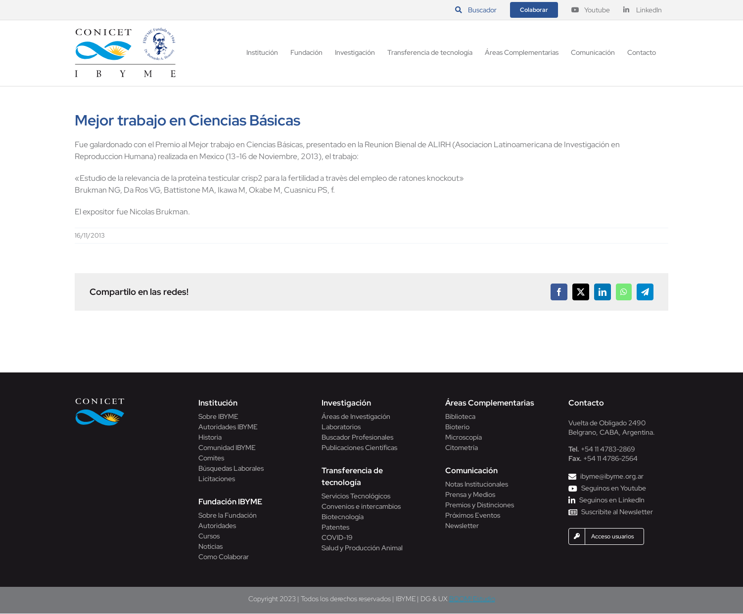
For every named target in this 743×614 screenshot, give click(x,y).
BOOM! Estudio (472, 598)
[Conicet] (100, 401)
